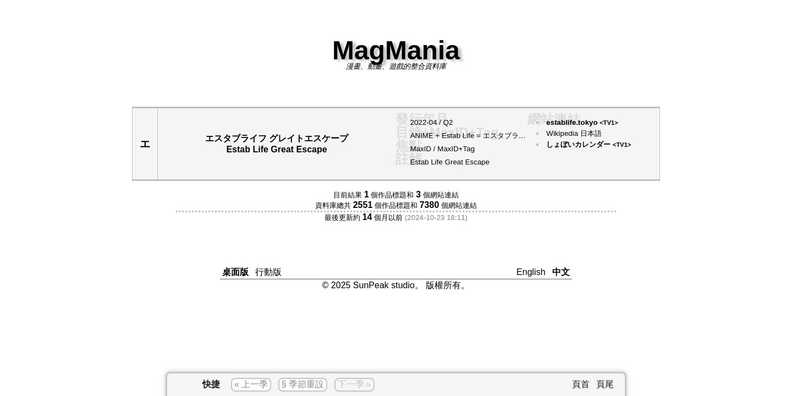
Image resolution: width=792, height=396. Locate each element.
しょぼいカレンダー (588, 144)
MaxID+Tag (456, 149)
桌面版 (235, 272)
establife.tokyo (582, 122)
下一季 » (354, 384)
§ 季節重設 (303, 384)
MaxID (421, 149)
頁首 (581, 384)
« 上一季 (251, 384)
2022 (418, 122)
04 (433, 122)
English (530, 272)
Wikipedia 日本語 (573, 133)
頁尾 (605, 384)
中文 (561, 272)
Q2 (448, 122)
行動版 (268, 272)
